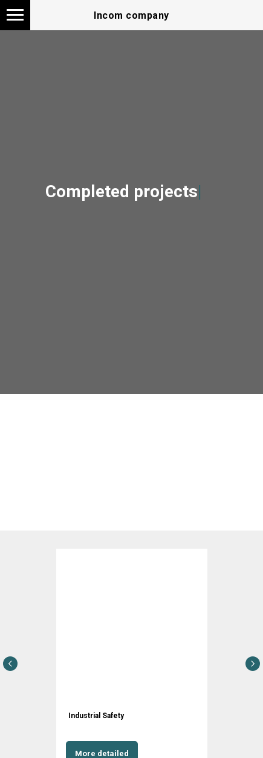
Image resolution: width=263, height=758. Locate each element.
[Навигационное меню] (15, 15)
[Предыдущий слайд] (10, 663)
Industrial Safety (96, 715)
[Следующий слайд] (252, 663)
